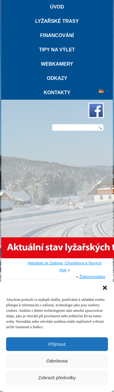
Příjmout (57, 344)
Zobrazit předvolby (57, 377)
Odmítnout (56, 360)
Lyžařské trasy (57, 21)
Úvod (57, 6)
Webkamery (57, 64)
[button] (105, 288)
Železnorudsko (92, 276)
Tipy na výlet (57, 49)
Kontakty (57, 92)
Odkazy (57, 78)
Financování (57, 35)
